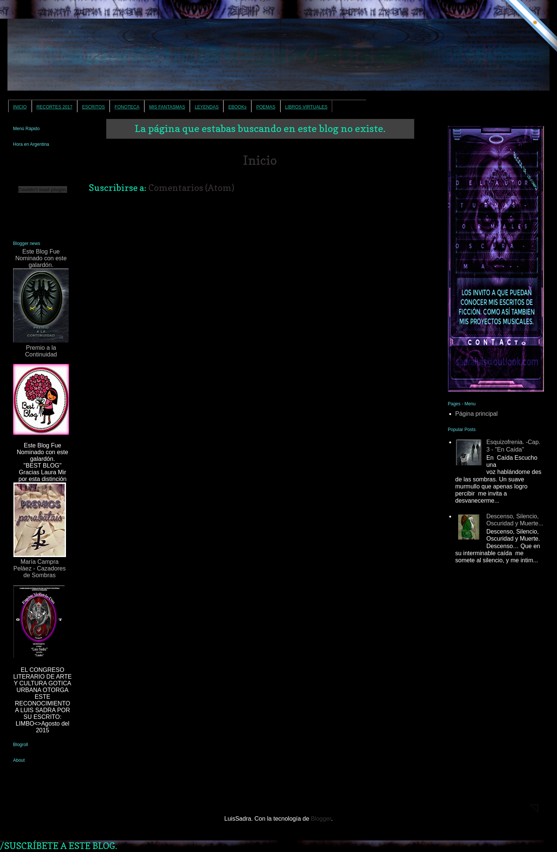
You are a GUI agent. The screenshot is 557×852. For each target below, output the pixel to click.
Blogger (321, 818)
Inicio (260, 160)
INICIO (20, 107)
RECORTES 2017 (55, 107)
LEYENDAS (206, 107)
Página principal (476, 414)
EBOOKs (237, 107)
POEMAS (265, 107)
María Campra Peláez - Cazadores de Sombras (39, 530)
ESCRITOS (93, 107)
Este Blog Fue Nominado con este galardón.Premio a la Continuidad (41, 303)
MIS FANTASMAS (167, 107)
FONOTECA (126, 107)
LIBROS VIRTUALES (306, 107)
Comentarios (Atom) (191, 187)
